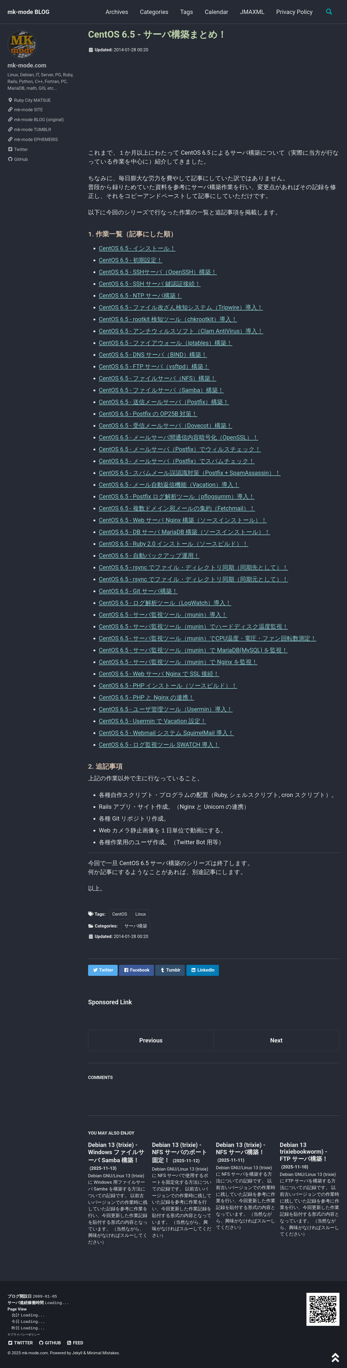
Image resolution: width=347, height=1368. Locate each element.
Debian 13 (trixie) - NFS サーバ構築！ (240, 1149)
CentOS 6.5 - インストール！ (137, 248)
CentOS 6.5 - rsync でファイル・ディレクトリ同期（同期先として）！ (193, 567)
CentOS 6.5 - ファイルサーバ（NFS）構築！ (157, 378)
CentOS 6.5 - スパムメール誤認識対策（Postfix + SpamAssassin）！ (190, 473)
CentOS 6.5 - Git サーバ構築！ (138, 591)
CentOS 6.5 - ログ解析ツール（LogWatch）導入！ (165, 603)
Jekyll (77, 1353)
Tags (186, 12)
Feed (74, 1342)
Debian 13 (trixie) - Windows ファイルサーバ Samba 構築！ (116, 1153)
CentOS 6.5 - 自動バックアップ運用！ (149, 555)
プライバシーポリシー (25, 1334)
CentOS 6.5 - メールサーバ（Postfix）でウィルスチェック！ (180, 449)
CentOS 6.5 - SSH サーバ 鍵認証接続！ (150, 283)
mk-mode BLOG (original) (36, 119)
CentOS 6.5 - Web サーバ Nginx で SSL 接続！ (159, 673)
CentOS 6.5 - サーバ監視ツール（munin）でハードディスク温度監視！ (193, 626)
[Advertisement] (213, 99)
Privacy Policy (294, 12)
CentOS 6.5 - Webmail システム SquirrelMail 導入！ (166, 733)
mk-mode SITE (25, 109)
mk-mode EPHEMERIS (33, 139)
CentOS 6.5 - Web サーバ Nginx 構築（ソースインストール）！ (183, 520)
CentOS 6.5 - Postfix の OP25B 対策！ (148, 413)
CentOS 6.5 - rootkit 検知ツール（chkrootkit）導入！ (168, 319)
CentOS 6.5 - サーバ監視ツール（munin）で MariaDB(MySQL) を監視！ (193, 650)
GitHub (18, 159)
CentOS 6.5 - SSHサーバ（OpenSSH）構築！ (158, 272)
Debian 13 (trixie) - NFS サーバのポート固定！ (179, 1153)
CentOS (119, 914)
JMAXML (252, 12)
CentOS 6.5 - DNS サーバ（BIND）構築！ (153, 354)
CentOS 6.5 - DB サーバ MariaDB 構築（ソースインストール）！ (184, 532)
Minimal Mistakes (103, 1353)
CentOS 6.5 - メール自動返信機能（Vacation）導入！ (169, 484)
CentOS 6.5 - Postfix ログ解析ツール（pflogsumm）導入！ (177, 496)
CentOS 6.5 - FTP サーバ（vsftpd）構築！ (154, 366)
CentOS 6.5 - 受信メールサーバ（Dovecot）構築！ (165, 425)
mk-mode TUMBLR (29, 129)
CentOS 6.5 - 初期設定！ (130, 260)
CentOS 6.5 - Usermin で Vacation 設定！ (152, 721)
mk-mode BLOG (28, 12)
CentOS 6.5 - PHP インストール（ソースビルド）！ (168, 685)
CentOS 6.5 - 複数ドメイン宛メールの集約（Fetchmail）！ (177, 508)
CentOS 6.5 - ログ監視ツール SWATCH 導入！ (159, 744)
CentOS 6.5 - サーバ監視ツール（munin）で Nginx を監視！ (178, 662)
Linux (140, 914)
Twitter (18, 149)
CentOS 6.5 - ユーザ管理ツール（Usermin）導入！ (166, 709)
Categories (154, 12)
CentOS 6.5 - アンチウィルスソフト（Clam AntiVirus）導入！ (181, 331)
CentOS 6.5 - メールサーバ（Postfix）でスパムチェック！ (177, 461)
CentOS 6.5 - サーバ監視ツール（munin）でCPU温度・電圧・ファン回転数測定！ (207, 638)
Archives (117, 12)
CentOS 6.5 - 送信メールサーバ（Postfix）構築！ (164, 402)
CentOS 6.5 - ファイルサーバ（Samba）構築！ (161, 390)
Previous (151, 1040)
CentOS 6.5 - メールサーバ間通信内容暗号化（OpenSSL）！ (178, 437)
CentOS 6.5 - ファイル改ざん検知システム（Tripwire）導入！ (181, 307)
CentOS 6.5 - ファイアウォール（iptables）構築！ (165, 343)
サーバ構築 (135, 926)
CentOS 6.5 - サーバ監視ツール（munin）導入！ (163, 614)
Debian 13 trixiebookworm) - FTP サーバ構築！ (304, 1152)
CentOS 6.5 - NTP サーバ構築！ (140, 295)
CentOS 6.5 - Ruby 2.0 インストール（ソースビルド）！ (173, 543)
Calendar (216, 12)
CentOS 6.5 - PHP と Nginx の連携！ (146, 697)
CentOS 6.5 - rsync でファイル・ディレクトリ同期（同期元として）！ (193, 579)
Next (276, 1040)
